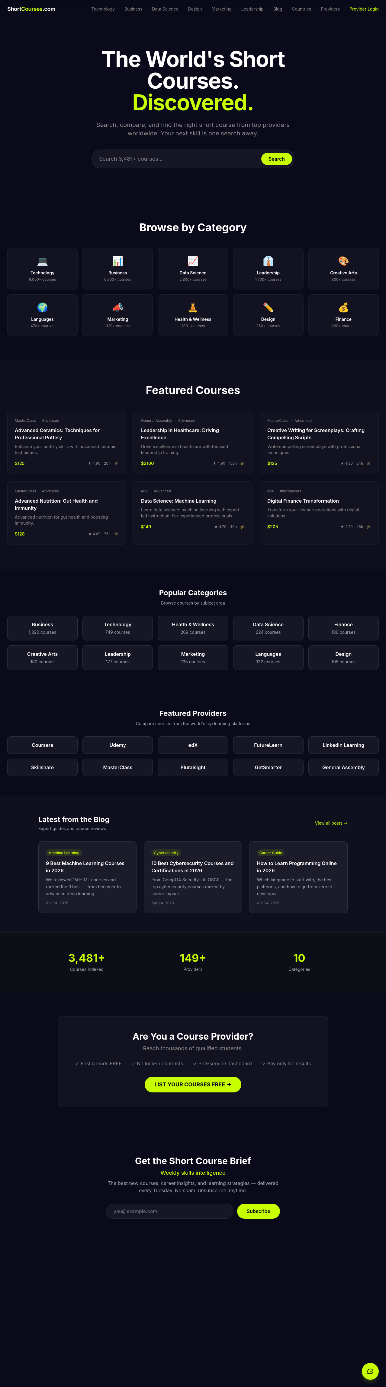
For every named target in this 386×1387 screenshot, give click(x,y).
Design (195, 8)
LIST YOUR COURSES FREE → (192, 1084)
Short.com (31, 9)
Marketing (222, 8)
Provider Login (364, 8)
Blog (277, 8)
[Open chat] (370, 1371)
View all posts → (331, 823)
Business (133, 8)
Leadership (252, 8)
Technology (103, 8)
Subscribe (258, 1211)
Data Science (165, 8)
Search (277, 159)
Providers (330, 8)
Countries (301, 8)
